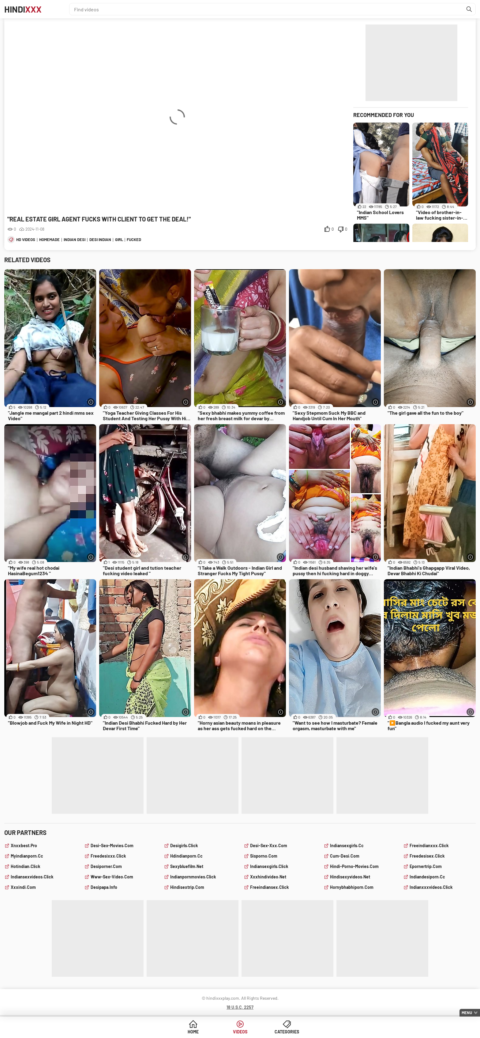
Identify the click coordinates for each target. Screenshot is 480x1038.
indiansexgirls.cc (347, 845)
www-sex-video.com (112, 876)
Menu (467, 1012)
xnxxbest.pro (24, 845)
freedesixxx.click (108, 856)
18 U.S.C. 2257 (240, 1007)
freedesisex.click (427, 856)
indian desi (74, 239)
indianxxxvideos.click (431, 887)
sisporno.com (263, 856)
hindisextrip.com (187, 887)
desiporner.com (106, 866)
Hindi (23, 9)
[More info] (91, 402)
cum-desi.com (344, 856)
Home (193, 1031)
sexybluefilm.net (186, 866)
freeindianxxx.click (429, 845)
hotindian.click (25, 866)
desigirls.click (184, 845)
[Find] (469, 9)
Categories (287, 1031)
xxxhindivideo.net (268, 876)
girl (119, 239)
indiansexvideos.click (32, 876)
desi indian (100, 239)
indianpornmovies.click (193, 876)
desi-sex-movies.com (112, 845)
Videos (240, 1031)
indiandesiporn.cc (427, 876)
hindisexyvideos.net (350, 876)
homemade (49, 239)
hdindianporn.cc (186, 856)
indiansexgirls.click (269, 866)
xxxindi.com (23, 887)
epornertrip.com (426, 866)
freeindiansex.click (269, 887)
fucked (134, 239)
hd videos (25, 239)
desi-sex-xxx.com (268, 845)
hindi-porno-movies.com (354, 866)
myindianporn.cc (27, 856)
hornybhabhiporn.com (351, 887)
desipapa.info (104, 887)
